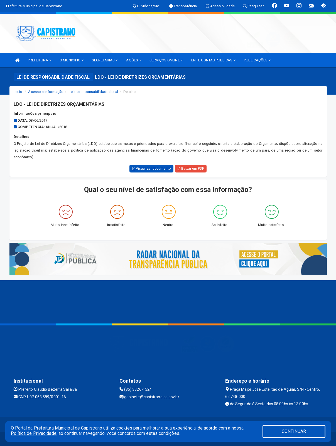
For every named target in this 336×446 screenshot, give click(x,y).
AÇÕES (133, 60)
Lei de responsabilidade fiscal (93, 92)
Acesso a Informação (45, 92)
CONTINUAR (294, 431)
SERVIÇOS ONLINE (166, 60)
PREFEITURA (39, 60)
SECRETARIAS (105, 60)
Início (18, 92)
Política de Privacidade (34, 433)
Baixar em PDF (191, 169)
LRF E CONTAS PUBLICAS (213, 60)
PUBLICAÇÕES (257, 60)
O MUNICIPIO (72, 60)
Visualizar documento (151, 169)
